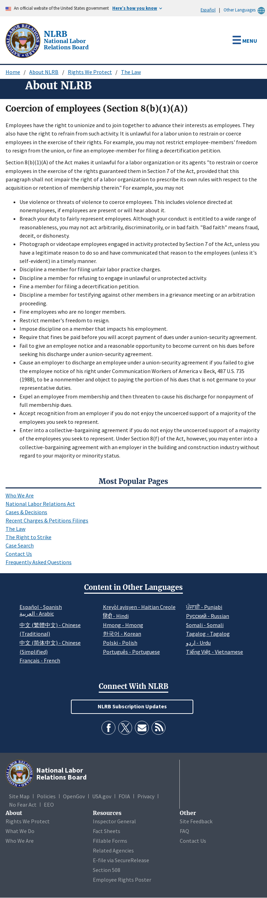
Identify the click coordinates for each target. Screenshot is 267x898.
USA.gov (101, 796)
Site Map (19, 796)
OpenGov (74, 796)
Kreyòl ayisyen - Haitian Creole (139, 606)
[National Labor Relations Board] (24, 40)
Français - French (39, 660)
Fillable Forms (110, 840)
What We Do (20, 830)
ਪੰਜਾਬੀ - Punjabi (204, 606)
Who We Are (20, 495)
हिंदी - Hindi (116, 615)
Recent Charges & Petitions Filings (47, 520)
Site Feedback (196, 821)
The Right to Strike (28, 537)
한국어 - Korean (122, 633)
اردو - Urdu (198, 642)
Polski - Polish (120, 642)
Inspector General (114, 821)
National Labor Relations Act (40, 503)
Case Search (20, 545)
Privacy (145, 796)
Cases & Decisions (26, 512)
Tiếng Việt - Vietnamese (214, 651)
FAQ (184, 830)
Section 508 (106, 869)
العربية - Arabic (36, 614)
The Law (131, 71)
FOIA (124, 796)
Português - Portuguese (131, 651)
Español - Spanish (40, 606)
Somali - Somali (205, 624)
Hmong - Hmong (123, 624)
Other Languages (245, 10)
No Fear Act (23, 804)
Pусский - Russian (207, 615)
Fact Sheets (106, 830)
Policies (46, 796)
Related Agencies (113, 850)
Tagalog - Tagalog (208, 633)
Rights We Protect (90, 71)
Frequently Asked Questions (39, 562)
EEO (49, 804)
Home (13, 71)
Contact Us (19, 553)
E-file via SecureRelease (121, 860)
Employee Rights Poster (122, 879)
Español (208, 10)
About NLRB (43, 71)
